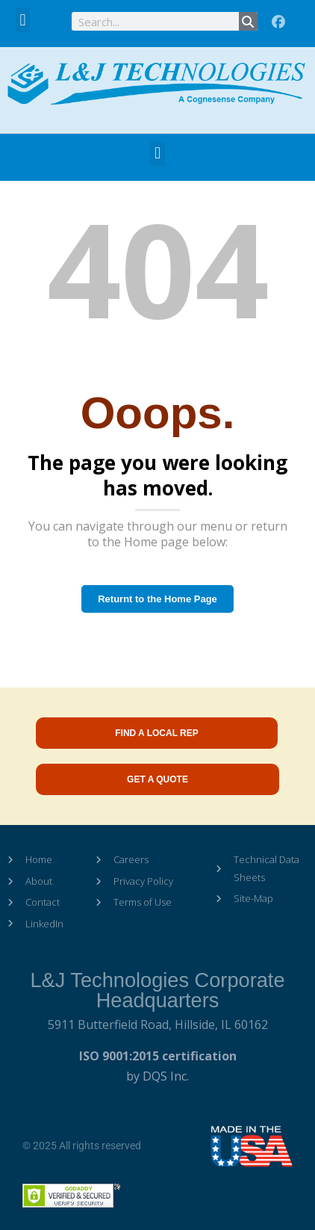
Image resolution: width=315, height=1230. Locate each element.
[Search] (248, 21)
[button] (23, 19)
